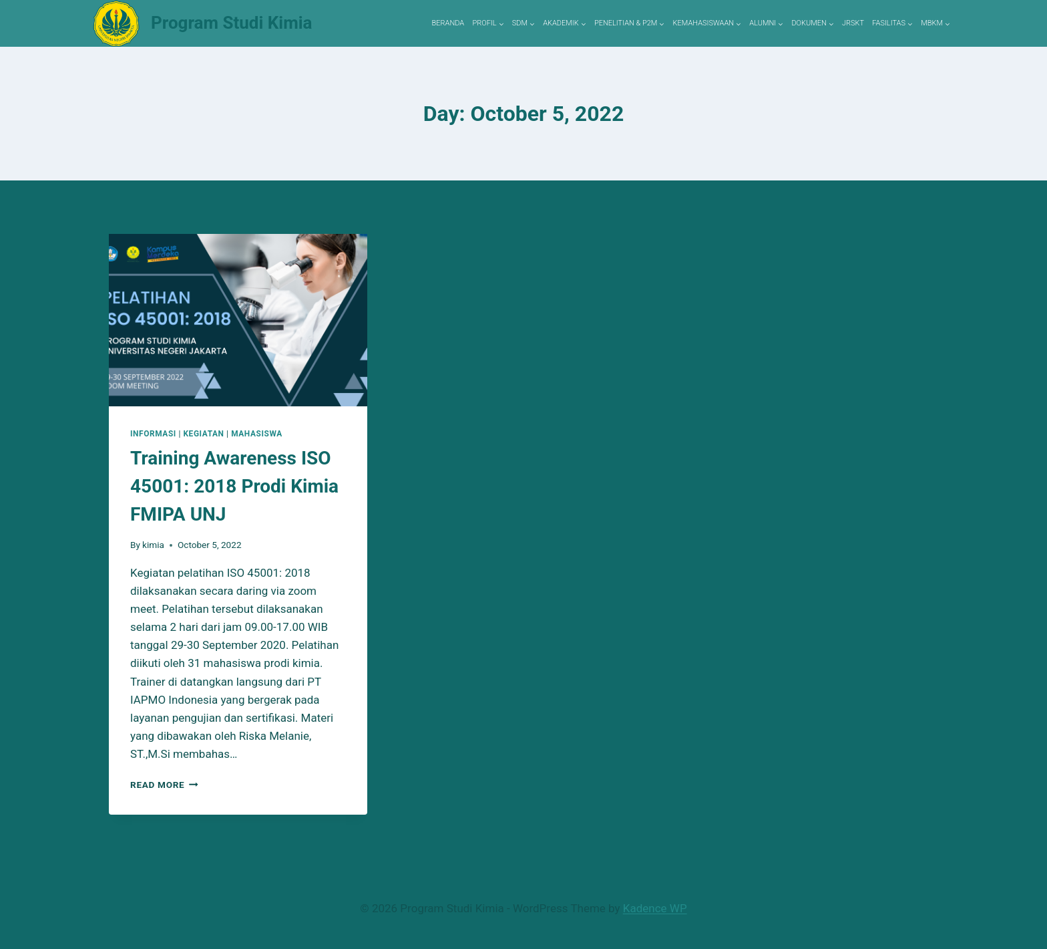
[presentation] (238, 320)
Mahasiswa (256, 433)
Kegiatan (203, 433)
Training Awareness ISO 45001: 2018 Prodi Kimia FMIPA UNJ (234, 486)
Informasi (153, 433)
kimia (153, 544)
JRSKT (853, 23)
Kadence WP (655, 908)
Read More (164, 784)
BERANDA (448, 23)
